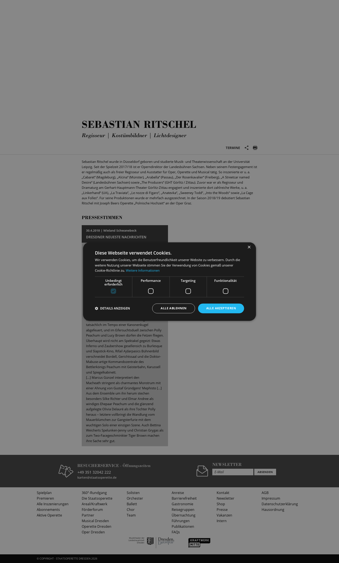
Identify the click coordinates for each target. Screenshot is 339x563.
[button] (112, 308)
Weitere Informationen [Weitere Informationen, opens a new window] (143, 270)
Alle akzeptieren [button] (221, 308)
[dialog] (169, 281)
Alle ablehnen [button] (173, 308)
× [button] (249, 247)
